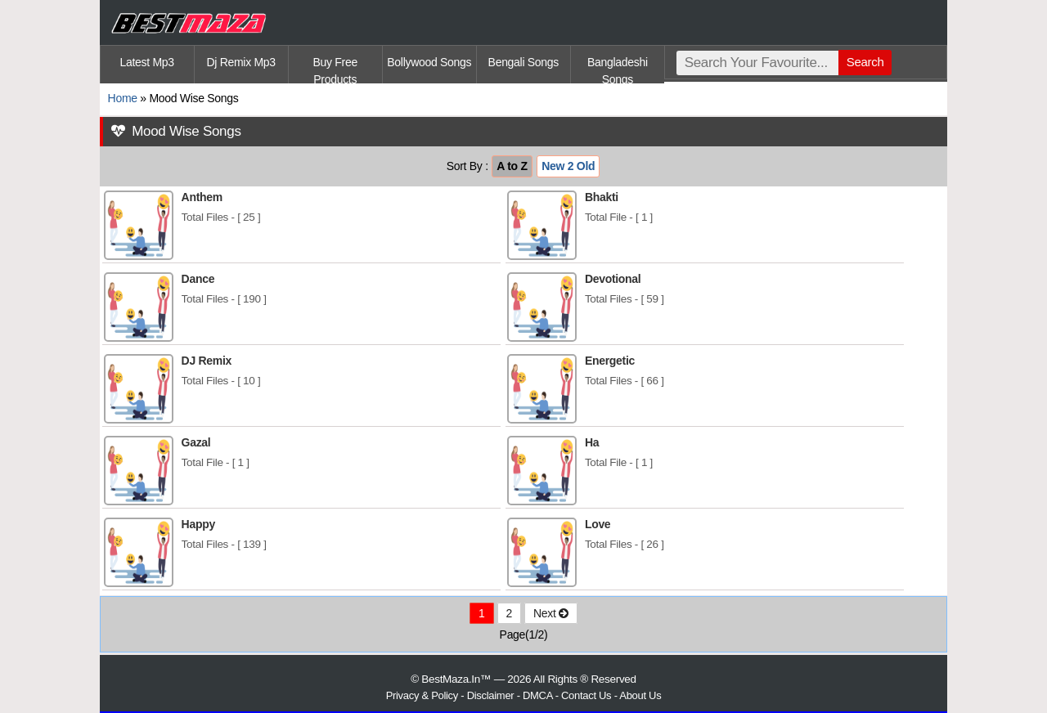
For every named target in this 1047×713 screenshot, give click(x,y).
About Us (640, 695)
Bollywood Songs (429, 62)
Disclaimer (491, 695)
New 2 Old (568, 166)
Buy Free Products (335, 69)
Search (865, 62)
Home (122, 98)
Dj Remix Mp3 (241, 62)
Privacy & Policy (422, 695)
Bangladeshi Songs (617, 69)
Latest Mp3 (146, 62)
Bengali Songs (523, 62)
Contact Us (586, 695)
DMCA (537, 695)
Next (550, 613)
